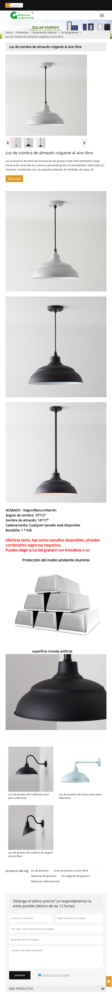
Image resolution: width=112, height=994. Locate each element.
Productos (22, 32)
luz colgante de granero (75, 876)
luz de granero (70, 32)
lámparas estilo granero (45, 881)
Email (14, 179)
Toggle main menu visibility (102, 14)
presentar (20, 975)
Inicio (9, 32)
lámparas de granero (43, 876)
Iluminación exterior (45, 32)
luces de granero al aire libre (71, 870)
